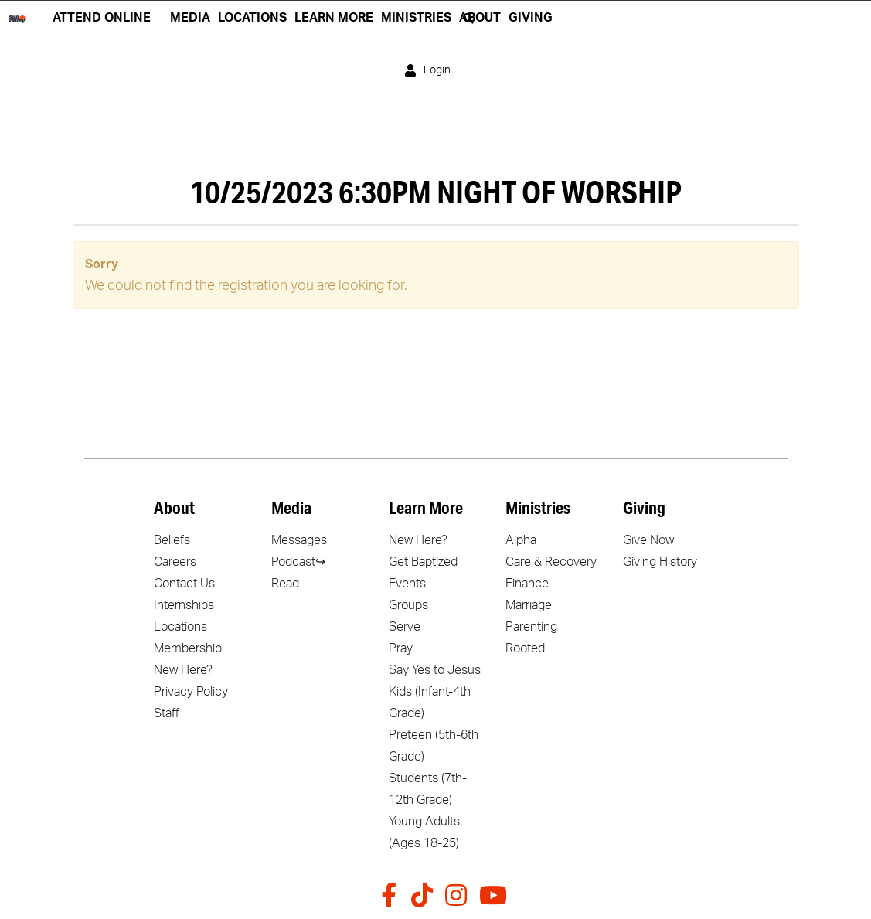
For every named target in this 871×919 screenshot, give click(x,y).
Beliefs (172, 540)
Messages (299, 540)
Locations (180, 627)
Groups (408, 605)
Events (407, 583)
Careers (175, 562)
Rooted (525, 648)
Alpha (520, 540)
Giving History (660, 562)
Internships (184, 605)
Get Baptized (423, 562)
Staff (166, 713)
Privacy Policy (191, 692)
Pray (401, 648)
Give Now (648, 540)
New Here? (183, 670)
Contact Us (184, 583)
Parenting (531, 627)
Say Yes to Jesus (435, 670)
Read (285, 583)
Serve (404, 627)
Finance (527, 583)
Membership (188, 648)
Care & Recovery (551, 562)
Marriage (528, 605)
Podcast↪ (298, 562)
